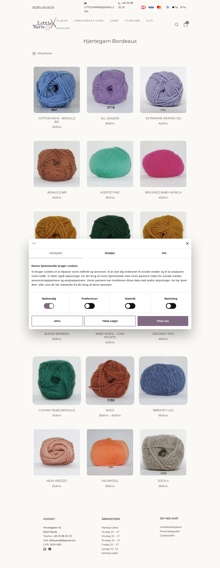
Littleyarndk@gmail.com (99, 7)
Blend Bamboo (56, 334)
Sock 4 (163, 480)
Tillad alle (163, 321)
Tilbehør (132, 20)
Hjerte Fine (110, 192)
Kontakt (63, 28)
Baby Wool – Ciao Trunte (110, 335)
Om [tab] (164, 253)
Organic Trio (163, 334)
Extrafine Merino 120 (163, 118)
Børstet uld (163, 410)
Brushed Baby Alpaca (163, 192)
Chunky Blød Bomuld (57, 410)
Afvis (57, 321)
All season (110, 118)
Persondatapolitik (170, 531)
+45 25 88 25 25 (125, 5)
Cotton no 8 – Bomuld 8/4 (56, 120)
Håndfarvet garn (89, 20)
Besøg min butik (43, 7)
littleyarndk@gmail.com (62, 540)
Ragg (110, 410)
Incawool (110, 480)
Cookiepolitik (167, 535)
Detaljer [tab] (110, 253)
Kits (150, 20)
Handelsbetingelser (171, 527)
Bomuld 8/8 (56, 192)
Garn (114, 20)
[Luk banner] (187, 243)
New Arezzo (57, 480)
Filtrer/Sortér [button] (42, 53)
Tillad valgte (110, 321)
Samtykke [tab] (55, 253)
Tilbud (62, 20)
